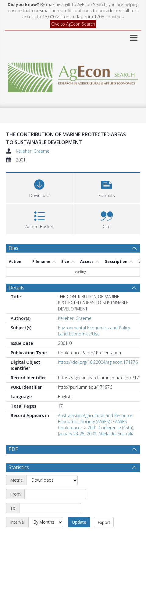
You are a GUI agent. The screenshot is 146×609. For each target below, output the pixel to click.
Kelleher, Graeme (32, 151)
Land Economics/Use (79, 334)
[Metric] (52, 495)
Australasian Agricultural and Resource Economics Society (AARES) (95, 418)
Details (16, 287)
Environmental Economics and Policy (94, 328)
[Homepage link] (73, 76)
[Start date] (55, 509)
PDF (13, 449)
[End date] (50, 523)
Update (79, 537)
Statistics (19, 482)
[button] (106, 187)
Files (14, 248)
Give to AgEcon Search (73, 24)
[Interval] (45, 537)
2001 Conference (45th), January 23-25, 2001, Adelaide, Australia (96, 431)
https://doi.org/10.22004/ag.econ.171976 (98, 362)
